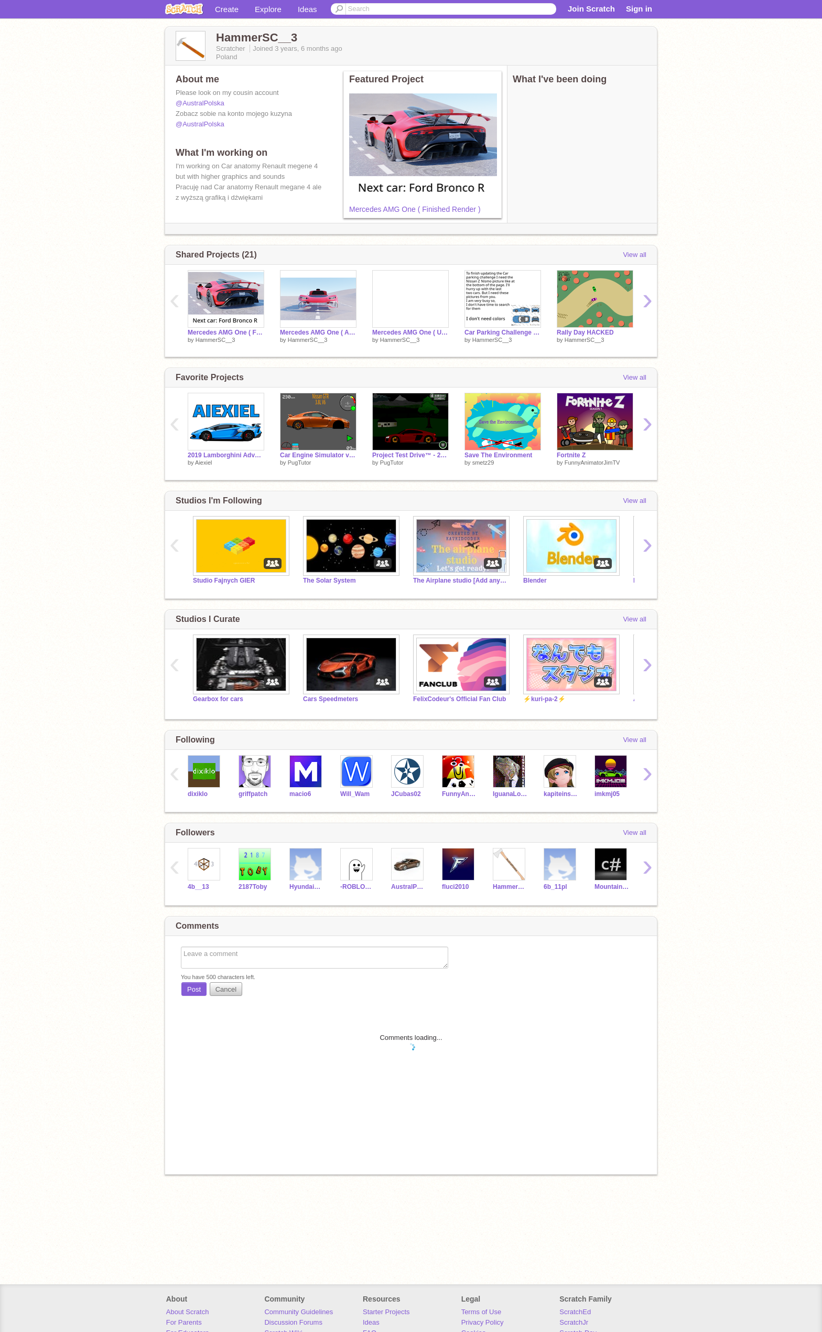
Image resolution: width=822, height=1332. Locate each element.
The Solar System (329, 580)
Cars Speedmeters (330, 699)
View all (634, 255)
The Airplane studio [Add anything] (460, 580)
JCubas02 (406, 794)
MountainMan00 (612, 886)
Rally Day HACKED (585, 332)
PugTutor (299, 462)
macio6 (300, 794)
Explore (268, 9)
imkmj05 (607, 794)
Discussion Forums (293, 1322)
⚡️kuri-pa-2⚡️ (544, 699)
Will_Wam (355, 794)
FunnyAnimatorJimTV (592, 462)
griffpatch (253, 794)
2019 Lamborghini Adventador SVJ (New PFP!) (226, 455)
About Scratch (187, 1312)
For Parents (184, 1322)
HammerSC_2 (510, 886)
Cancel (225, 989)
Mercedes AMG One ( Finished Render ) (415, 209)
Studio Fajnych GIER (224, 580)
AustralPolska (408, 886)
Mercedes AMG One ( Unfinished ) (410, 332)
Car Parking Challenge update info (502, 332)
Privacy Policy (482, 1322)
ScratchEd (575, 1312)
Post (194, 989)
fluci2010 (455, 886)
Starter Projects (386, 1312)
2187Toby (253, 886)
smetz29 (483, 462)
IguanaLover (510, 794)
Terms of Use (481, 1312)
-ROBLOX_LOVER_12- (357, 886)
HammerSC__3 (215, 340)
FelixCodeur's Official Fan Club (459, 699)
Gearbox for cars (218, 699)
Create (227, 9)
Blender (535, 580)
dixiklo (198, 794)
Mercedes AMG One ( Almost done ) (318, 332)
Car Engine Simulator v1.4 (318, 455)
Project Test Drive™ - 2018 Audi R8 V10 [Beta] (410, 455)
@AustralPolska (200, 103)
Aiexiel (203, 462)
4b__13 (198, 886)
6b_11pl (555, 886)
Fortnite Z (571, 455)
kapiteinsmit (561, 794)
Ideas (307, 9)
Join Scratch (591, 8)
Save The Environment (498, 455)
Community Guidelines (298, 1312)
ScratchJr (573, 1322)
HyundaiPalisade (307, 886)
